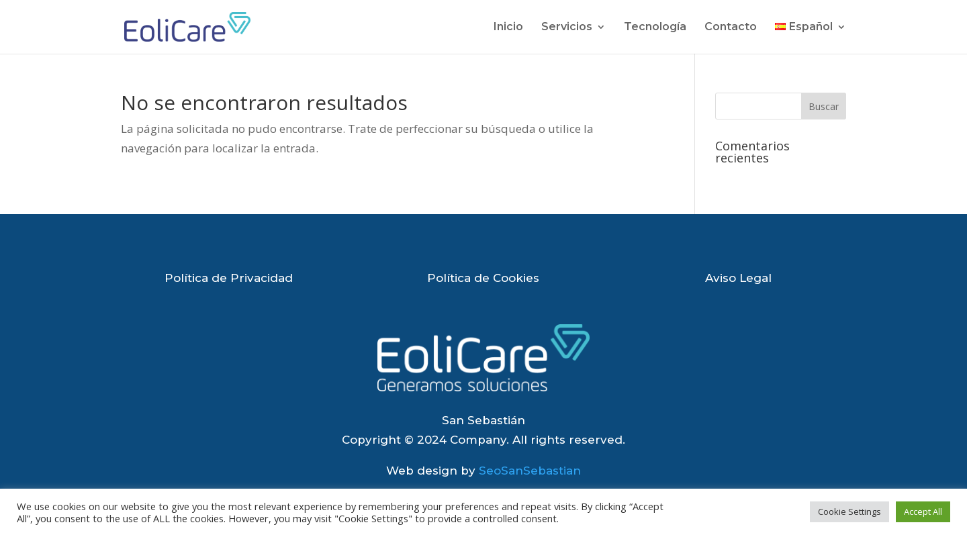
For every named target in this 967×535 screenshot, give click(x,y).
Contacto (730, 27)
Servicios (566, 27)
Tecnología (655, 27)
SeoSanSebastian (530, 470)
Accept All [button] (923, 511)
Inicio (508, 27)
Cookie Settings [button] (849, 511)
